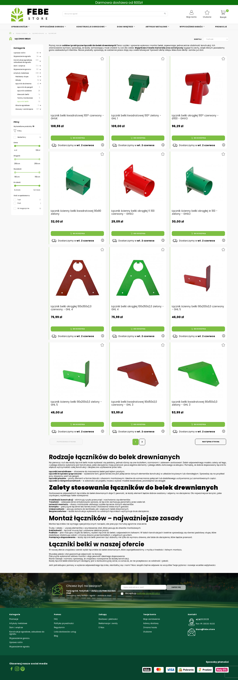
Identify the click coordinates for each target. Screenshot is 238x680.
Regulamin (59, 627)
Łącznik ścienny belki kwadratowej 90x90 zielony (76, 212)
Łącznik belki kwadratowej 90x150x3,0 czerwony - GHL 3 (134, 403)
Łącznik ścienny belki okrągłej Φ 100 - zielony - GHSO (195, 212)
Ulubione (147, 631)
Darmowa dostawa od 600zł (119, 2)
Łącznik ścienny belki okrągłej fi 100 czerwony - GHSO (133, 212)
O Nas (101, 627)
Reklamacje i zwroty (108, 623)
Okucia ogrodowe (22, 105)
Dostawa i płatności (108, 619)
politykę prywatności (148, 593)
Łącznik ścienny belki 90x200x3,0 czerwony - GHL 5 (198, 307)
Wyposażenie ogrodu (22, 56)
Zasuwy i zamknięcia (24, 109)
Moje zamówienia (151, 619)
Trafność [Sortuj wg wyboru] (217, 39)
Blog (56, 635)
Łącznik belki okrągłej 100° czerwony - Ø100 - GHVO (195, 117)
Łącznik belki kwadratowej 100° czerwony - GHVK (77, 117)
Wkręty (18, 80)
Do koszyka (77, 138)
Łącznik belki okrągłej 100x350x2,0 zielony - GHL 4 (137, 307)
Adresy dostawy (151, 623)
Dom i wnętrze (19, 66)
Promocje (13, 619)
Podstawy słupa (21, 76)
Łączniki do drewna (23, 84)
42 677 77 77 (202, 619)
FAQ (55, 619)
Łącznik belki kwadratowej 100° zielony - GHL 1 (136, 117)
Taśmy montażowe (25, 98)
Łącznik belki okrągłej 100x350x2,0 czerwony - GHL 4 (71, 307)
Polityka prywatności (64, 623)
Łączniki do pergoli (25, 87)
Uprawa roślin (19, 53)
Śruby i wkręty (55, 528)
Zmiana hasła (150, 627)
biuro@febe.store (205, 629)
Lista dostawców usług (65, 631)
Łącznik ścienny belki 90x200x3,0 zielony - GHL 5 (76, 403)
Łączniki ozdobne (24, 91)
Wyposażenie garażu (22, 69)
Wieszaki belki (23, 94)
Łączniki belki (23, 101)
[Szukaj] (115, 13)
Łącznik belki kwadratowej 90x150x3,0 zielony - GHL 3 (195, 403)
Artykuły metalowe (21, 73)
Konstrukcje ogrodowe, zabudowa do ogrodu (23, 61)
